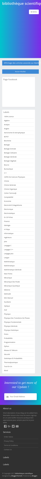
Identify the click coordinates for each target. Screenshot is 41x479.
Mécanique (8, 278)
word (6, 370)
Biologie (7, 145)
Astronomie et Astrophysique (14, 133)
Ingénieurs (8, 237)
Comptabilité (8, 197)
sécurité (7, 354)
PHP (5, 310)
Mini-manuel (8, 298)
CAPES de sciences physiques (14, 177)
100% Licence (9, 116)
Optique (7, 306)
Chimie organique (10, 189)
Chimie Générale (10, 185)
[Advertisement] (20, 36)
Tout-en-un (8, 366)
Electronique (8, 209)
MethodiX (7, 294)
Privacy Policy (8, 441)
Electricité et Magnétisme (13, 205)
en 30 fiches (8, 217)
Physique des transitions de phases (17, 318)
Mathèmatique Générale (12, 270)
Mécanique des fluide (12, 282)
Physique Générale (10, 326)
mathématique (9, 262)
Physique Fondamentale (12, 322)
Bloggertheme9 (16, 476)
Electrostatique (9, 213)
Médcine (7, 290)
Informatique (8, 233)
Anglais (6, 129)
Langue (6, 258)
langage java (8, 254)
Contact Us (8, 449)
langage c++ (8, 249)
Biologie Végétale (10, 161)
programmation (9, 342)
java (5, 241)
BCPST (6, 137)
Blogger (34, 476)
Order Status (8, 437)
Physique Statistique (11, 330)
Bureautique (8, 169)
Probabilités (8, 338)
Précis (6, 334)
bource (6, 165)
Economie (7, 201)
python (6, 346)
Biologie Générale (10, 157)
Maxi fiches (8, 274)
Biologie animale (10, 149)
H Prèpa (7, 229)
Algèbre (7, 121)
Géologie (7, 225)
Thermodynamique (11, 362)
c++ (5, 173)
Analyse (7, 125)
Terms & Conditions (11, 445)
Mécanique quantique (12, 286)
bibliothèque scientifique (24, 473)
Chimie (6, 181)
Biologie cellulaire (10, 153)
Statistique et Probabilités (13, 358)
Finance (7, 221)
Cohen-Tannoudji (10, 193)
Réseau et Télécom (10, 350)
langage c (7, 245)
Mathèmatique (9, 266)
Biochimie (7, 141)
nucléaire (7, 302)
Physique (7, 314)
